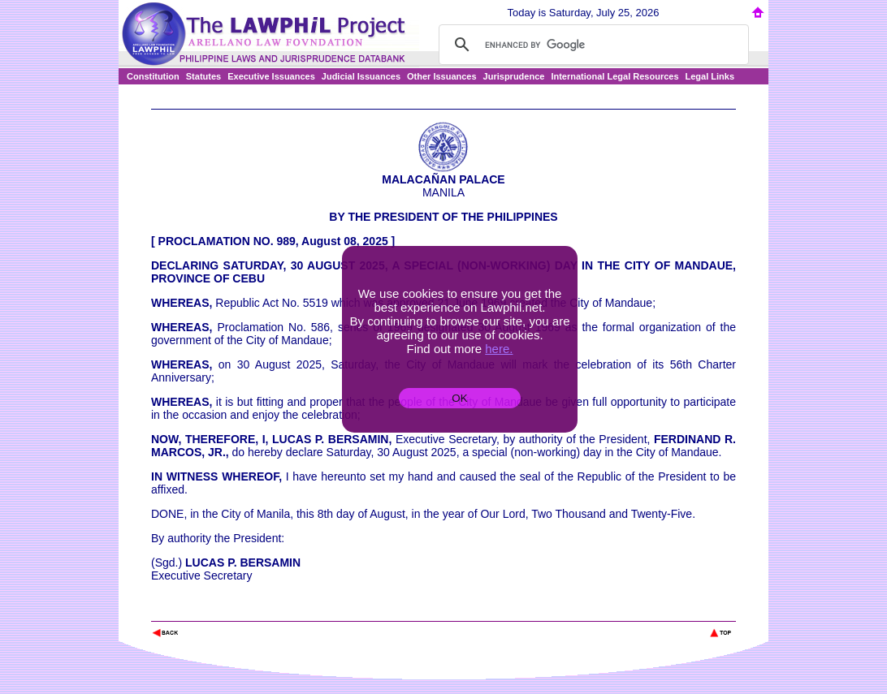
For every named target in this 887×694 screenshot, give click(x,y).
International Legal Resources (614, 76)
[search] (591, 44)
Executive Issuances (271, 76)
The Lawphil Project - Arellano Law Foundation (235, 610)
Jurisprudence (514, 76)
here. (499, 349)
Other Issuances (442, 76)
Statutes (203, 76)
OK (459, 398)
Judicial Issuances (361, 76)
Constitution (153, 76)
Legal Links (710, 76)
